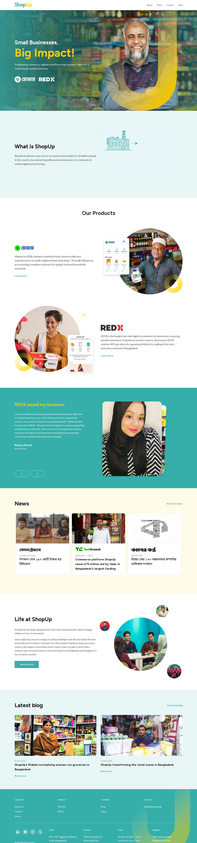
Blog (180, 5)
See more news (174, 503)
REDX (61, 811)
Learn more (21, 275)
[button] (22, 473)
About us (19, 806)
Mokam (62, 806)
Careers (170, 5)
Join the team (26, 664)
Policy (18, 816)
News (159, 5)
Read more (20, 775)
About (149, 5)
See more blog (175, 705)
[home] (23, 5)
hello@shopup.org (153, 806)
